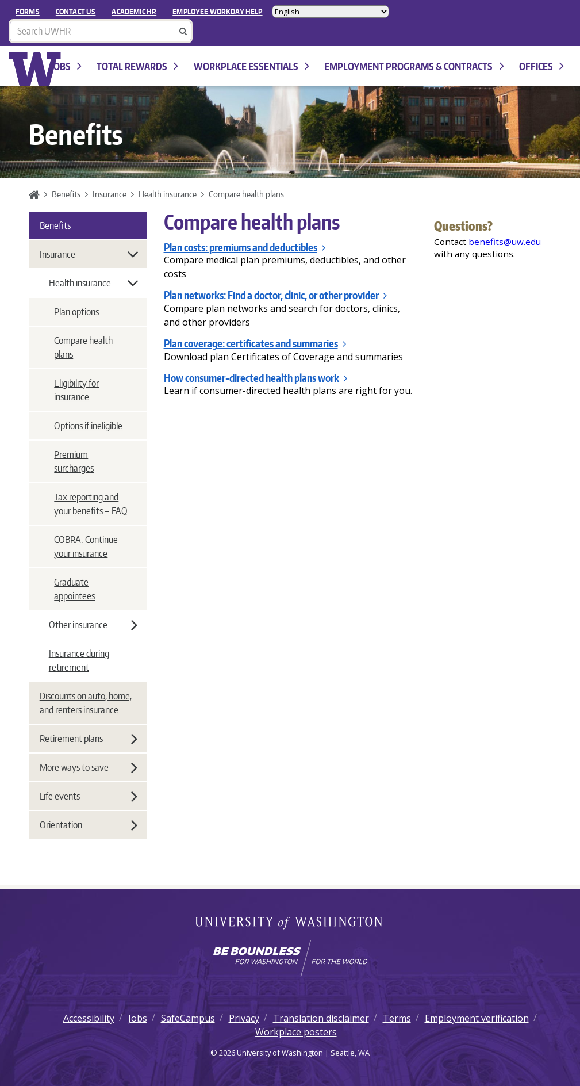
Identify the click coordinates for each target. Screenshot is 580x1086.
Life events (88, 796)
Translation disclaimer (321, 1018)
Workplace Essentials (251, 66)
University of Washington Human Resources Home (35, 69)
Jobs (66, 66)
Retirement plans (88, 738)
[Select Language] (330, 11)
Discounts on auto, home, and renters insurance (86, 703)
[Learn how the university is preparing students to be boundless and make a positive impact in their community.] (290, 958)
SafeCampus (188, 1018)
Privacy (244, 1018)
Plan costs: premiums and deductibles (244, 247)
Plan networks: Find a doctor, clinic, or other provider (275, 295)
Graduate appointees (74, 589)
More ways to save (88, 767)
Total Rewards (137, 66)
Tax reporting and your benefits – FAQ (90, 504)
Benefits (66, 194)
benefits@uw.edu (504, 241)
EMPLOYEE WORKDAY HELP (217, 11)
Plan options (76, 312)
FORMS (28, 11)
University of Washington (290, 924)
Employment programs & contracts (414, 66)
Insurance (109, 194)
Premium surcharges (74, 461)
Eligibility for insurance (76, 390)
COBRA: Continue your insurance (86, 546)
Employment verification (477, 1018)
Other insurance (93, 624)
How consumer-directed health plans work (255, 378)
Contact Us (76, 11)
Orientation (88, 825)
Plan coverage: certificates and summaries (255, 343)
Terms (397, 1018)
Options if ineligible (88, 425)
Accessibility (88, 1018)
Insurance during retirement (79, 660)
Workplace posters (296, 1032)
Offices (541, 66)
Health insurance (168, 194)
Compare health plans (83, 347)
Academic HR (134, 11)
